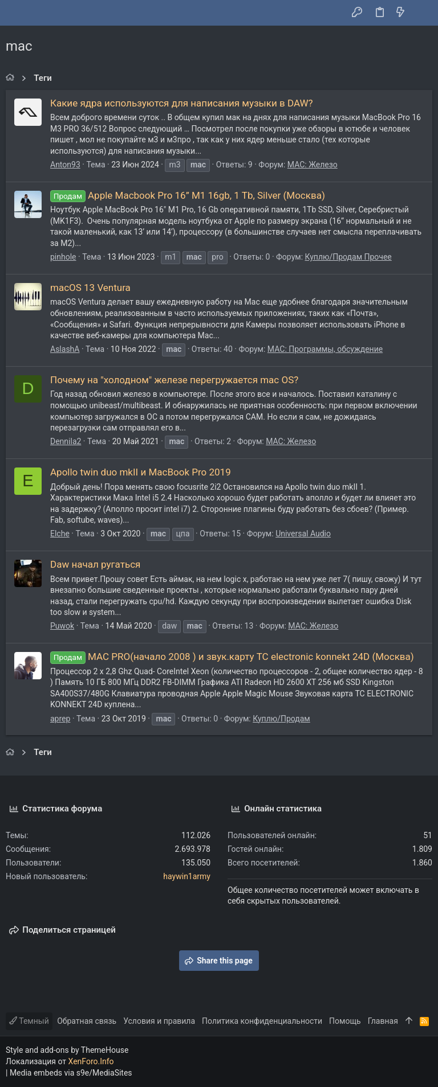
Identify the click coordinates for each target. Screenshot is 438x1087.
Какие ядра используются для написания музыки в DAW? (181, 103)
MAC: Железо (312, 164)
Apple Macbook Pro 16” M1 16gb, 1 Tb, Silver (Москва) (187, 195)
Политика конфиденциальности (262, 1021)
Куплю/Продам (281, 718)
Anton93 (65, 164)
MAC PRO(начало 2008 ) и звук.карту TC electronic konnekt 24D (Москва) (232, 656)
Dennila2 (65, 441)
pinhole (63, 256)
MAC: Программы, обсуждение (325, 349)
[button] (17, 13)
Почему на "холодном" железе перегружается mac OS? (174, 379)
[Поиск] (421, 13)
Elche (60, 533)
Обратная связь (86, 1021)
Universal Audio (303, 533)
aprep (60, 718)
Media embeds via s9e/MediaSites (71, 1072)
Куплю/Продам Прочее (348, 256)
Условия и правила (159, 1021)
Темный (29, 1021)
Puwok (62, 625)
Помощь (345, 1021)
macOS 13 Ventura (90, 287)
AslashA (64, 349)
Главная (383, 1021)
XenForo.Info (91, 1061)
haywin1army (186, 876)
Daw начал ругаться (95, 564)
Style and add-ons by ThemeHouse (67, 1050)
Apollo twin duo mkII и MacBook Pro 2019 (140, 472)
